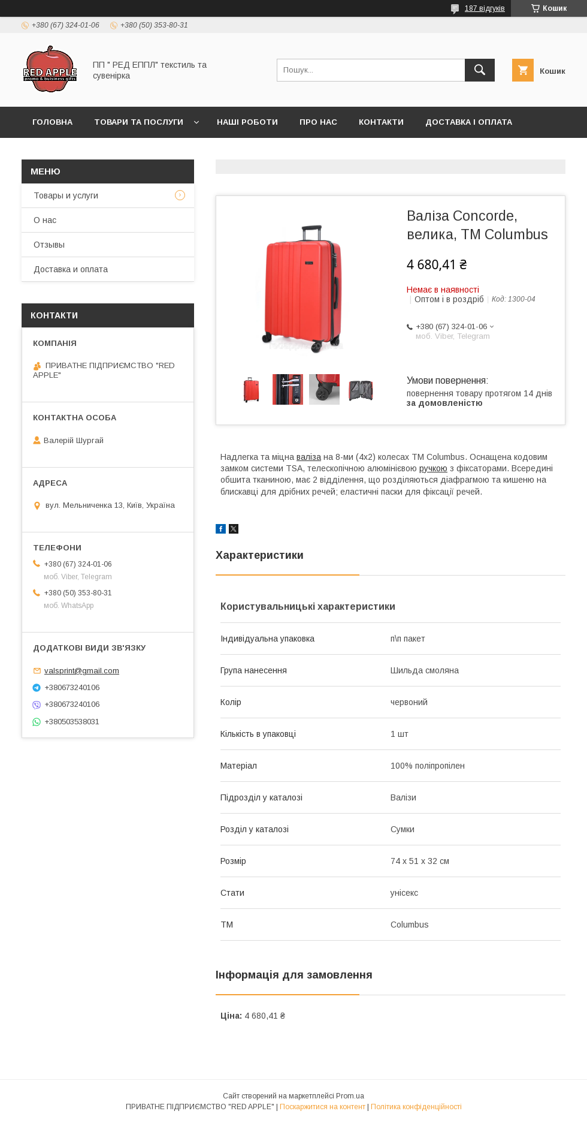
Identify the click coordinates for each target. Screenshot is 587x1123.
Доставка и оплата (71, 269)
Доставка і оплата (468, 122)
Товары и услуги (66, 195)
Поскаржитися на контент (322, 1107)
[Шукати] (480, 70)
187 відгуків (485, 8)
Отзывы (49, 244)
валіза (308, 457)
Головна (52, 122)
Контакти (381, 122)
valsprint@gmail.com (81, 670)
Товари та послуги (138, 122)
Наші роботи (247, 122)
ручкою (433, 468)
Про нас (318, 122)
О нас (45, 220)
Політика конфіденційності (416, 1107)
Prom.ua (350, 1096)
